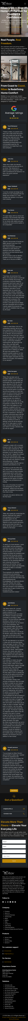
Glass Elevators (9, 999)
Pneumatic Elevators (10, 994)
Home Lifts (7, 1004)
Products (7, 911)
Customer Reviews (10, 915)
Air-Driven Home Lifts (10, 990)
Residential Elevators (10, 1001)
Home (7, 27)
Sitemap (13, 1017)
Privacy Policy (6, 1017)
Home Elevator (9, 1002)
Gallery (7, 920)
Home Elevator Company (11, 988)
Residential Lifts (9, 1006)
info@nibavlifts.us (9, 953)
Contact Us (8, 924)
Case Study (8, 925)
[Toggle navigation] (25, 3)
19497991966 (7, 962)
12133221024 (7, 951)
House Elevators (9, 997)
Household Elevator (10, 987)
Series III (7, 942)
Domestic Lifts (8, 985)
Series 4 (7, 939)
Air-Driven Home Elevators (12, 992)
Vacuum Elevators (9, 1008)
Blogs (6, 918)
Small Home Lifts (9, 995)
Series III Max (8, 941)
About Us (7, 913)
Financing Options (9, 927)
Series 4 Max (8, 937)
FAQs (6, 922)
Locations (20, 1017)
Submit (14, 861)
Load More (14, 790)
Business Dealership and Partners (14, 929)
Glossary (16, 1019)
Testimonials (8, 916)
